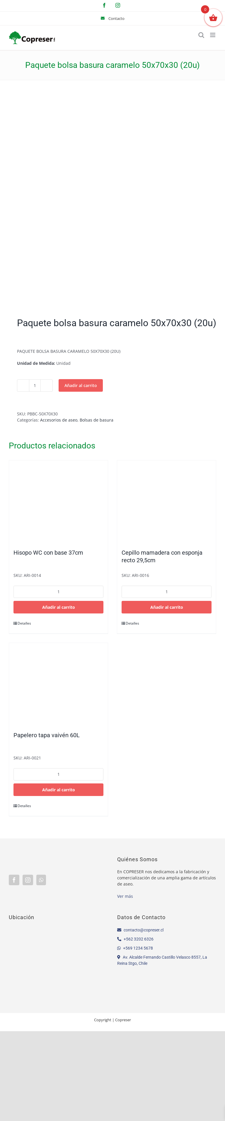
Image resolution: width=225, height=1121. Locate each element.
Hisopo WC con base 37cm (48, 552)
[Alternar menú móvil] (213, 35)
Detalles (24, 623)
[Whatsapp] (41, 880)
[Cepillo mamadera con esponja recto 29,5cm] (166, 501)
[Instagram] (28, 880)
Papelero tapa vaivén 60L (46, 735)
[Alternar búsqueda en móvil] (201, 35)
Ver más (125, 896)
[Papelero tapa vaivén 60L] (58, 684)
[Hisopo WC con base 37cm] (58, 501)
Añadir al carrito (80, 385)
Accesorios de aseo (58, 420)
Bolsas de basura (96, 420)
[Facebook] (14, 880)
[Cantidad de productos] (35, 385)
